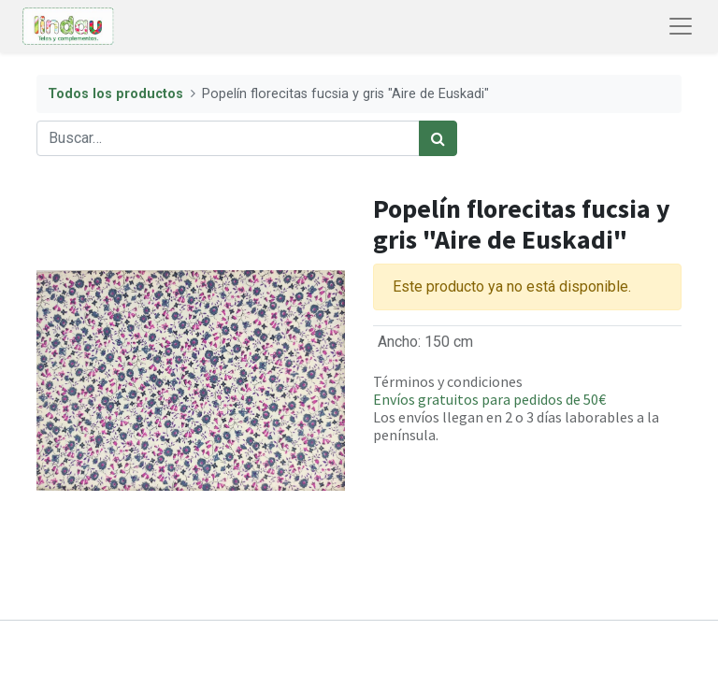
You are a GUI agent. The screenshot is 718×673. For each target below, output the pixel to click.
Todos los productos (115, 94)
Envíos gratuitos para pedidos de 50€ (489, 399)
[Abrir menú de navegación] (681, 26)
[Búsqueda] (438, 138)
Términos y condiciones (448, 381)
